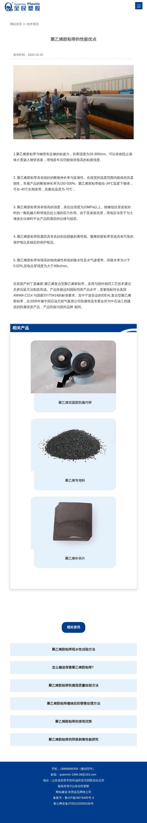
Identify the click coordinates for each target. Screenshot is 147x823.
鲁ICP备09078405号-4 (79, 797)
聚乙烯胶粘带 (26, 154)
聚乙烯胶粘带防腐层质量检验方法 (73, 685)
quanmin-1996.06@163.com (77, 774)
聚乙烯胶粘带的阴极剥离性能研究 (73, 739)
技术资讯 (33, 24)
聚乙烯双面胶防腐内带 (75, 402)
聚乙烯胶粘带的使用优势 (73, 721)
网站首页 (16, 24)
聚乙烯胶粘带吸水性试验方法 (73, 649)
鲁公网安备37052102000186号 (73, 803)
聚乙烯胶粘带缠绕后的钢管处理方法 (73, 703)
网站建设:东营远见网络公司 (73, 792)
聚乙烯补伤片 (75, 558)
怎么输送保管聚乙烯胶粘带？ (73, 667)
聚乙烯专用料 (75, 480)
